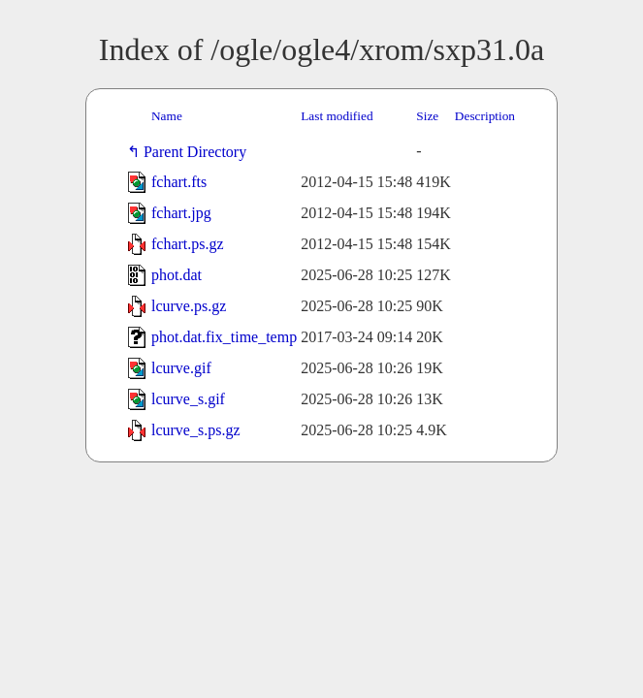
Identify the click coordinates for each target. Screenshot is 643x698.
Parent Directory (198, 151)
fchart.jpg (181, 213)
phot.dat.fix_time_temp (224, 337)
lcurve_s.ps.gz (196, 430)
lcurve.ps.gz (188, 306)
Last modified (336, 116)
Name (166, 116)
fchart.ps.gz (187, 244)
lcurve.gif (181, 368)
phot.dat (176, 275)
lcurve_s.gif (188, 399)
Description (485, 116)
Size (427, 116)
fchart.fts (179, 182)
